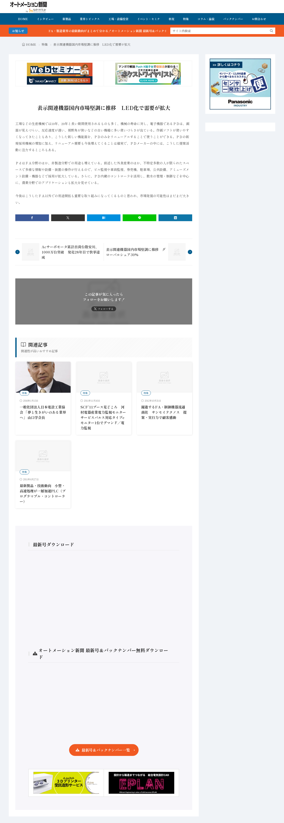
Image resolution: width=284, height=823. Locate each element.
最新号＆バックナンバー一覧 (106, 750)
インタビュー (45, 19)
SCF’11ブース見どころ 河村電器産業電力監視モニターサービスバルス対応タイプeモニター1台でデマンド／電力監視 (103, 417)
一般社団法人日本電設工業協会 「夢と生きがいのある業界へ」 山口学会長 (43, 412)
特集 (186, 19)
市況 (171, 19)
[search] (271, 31)
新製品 (67, 19)
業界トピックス (90, 19)
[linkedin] (175, 217)
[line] (139, 217)
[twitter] (68, 217)
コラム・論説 (205, 19)
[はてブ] (104, 217)
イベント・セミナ (148, 19)
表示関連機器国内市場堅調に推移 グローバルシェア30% (136, 252)
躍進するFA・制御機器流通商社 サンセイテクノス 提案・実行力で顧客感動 (164, 412)
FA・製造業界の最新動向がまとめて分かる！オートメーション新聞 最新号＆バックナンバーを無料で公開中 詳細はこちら (143, 31)
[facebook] (32, 217)
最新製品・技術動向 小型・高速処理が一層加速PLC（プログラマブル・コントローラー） (43, 493)
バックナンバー (233, 19)
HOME (23, 19)
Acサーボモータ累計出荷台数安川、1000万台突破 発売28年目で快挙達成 (71, 252)
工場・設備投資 (118, 19)
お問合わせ (259, 19)
